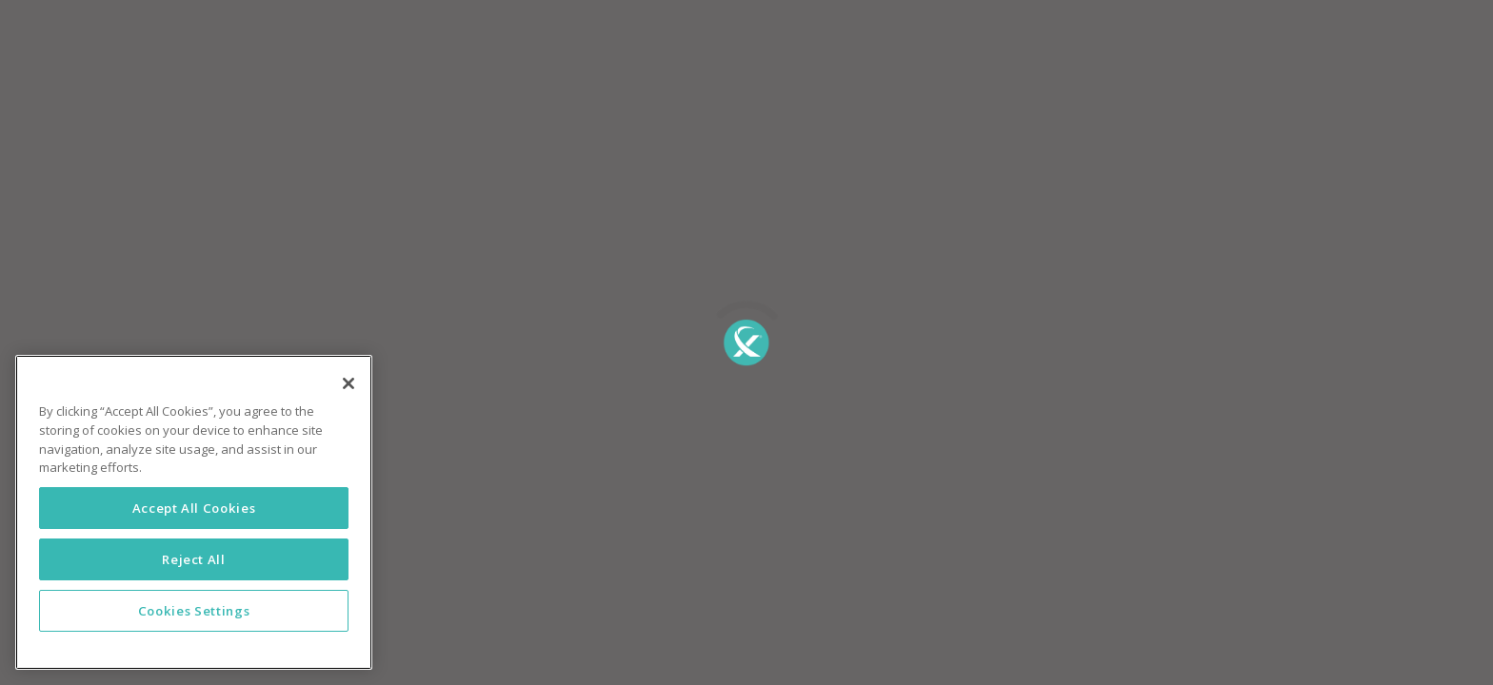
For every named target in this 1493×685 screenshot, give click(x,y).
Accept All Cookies (194, 508)
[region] (193, 512)
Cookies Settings (194, 610)
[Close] (348, 383)
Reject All (194, 559)
